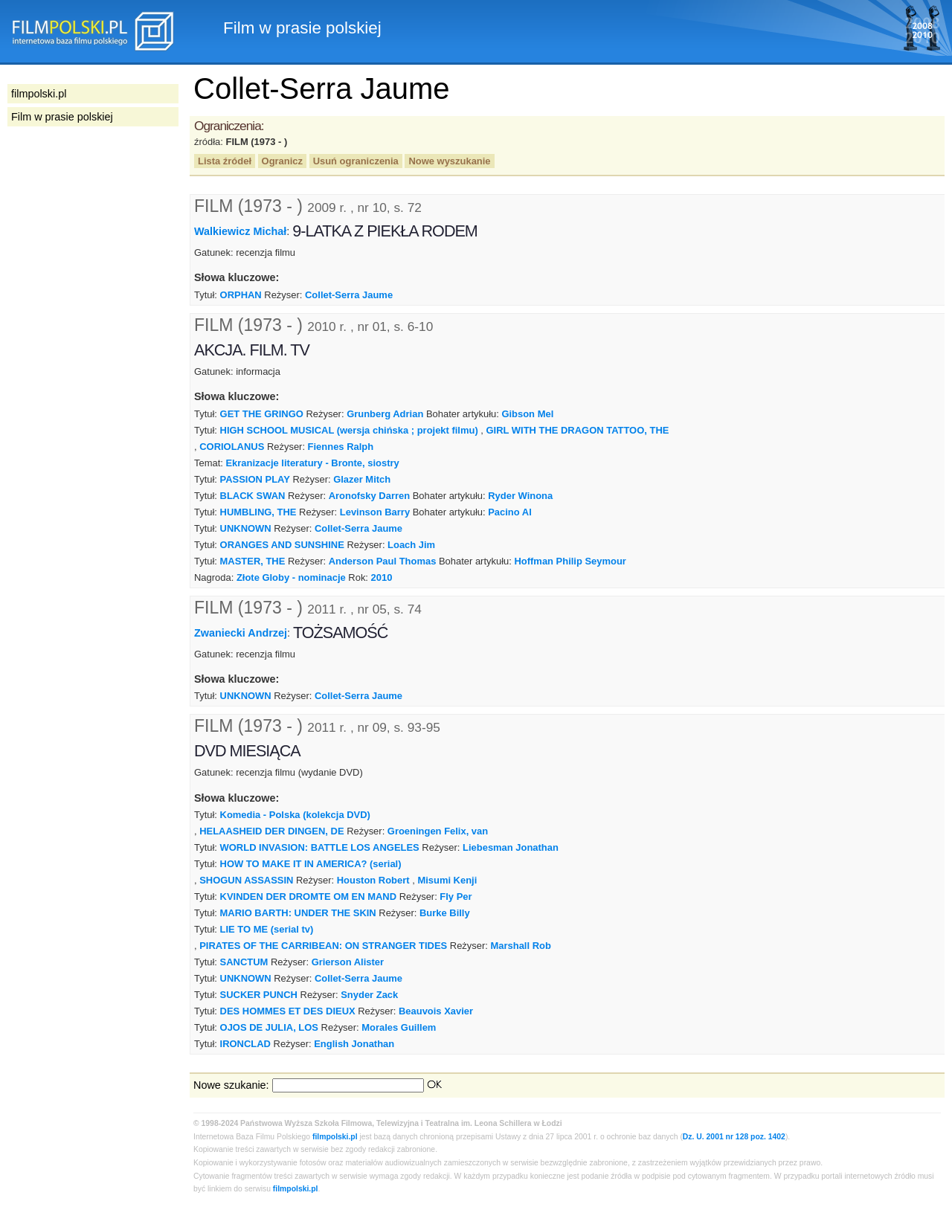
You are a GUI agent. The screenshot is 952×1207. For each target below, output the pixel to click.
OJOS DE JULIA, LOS (269, 1027)
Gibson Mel (527, 413)
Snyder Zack (369, 994)
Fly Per (456, 896)
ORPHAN (241, 294)
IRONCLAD (245, 1043)
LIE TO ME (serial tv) (267, 929)
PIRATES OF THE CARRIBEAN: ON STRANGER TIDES (323, 945)
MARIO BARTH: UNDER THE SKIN (298, 912)
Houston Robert (373, 880)
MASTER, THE (253, 561)
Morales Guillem (398, 1027)
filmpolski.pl (335, 1137)
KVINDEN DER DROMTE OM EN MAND (308, 896)
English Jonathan (354, 1043)
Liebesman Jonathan (511, 847)
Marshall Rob (520, 945)
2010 (382, 577)
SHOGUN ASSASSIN (246, 880)
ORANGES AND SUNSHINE (283, 544)
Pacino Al (510, 512)
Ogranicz (282, 161)
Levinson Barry (375, 512)
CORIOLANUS (233, 446)
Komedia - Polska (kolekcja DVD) (295, 814)
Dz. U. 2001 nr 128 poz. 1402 (734, 1137)
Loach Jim (411, 544)
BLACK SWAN (253, 495)
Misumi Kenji (447, 880)
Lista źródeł (224, 161)
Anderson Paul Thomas (383, 561)
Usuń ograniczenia (356, 161)
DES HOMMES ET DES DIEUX (288, 1011)
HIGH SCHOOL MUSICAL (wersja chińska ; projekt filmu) (349, 430)
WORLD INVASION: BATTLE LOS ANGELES (319, 847)
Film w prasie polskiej (62, 117)
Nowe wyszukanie (449, 161)
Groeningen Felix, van (437, 831)
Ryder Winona (520, 495)
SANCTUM (244, 962)
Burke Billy (444, 912)
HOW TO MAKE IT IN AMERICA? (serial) (311, 863)
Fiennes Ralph (341, 446)
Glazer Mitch (361, 479)
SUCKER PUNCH (259, 994)
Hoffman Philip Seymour (569, 561)
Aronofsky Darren (369, 495)
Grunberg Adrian (385, 413)
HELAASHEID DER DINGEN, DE (271, 831)
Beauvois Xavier (436, 1011)
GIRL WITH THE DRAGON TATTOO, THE (577, 430)
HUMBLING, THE (258, 512)
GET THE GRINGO (261, 413)
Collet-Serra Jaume (349, 294)
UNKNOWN (245, 528)
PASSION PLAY (255, 479)
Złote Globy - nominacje (291, 577)
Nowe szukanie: (231, 1085)
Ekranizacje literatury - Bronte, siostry (312, 463)
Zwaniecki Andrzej (240, 632)
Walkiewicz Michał (240, 231)
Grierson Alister (348, 962)
